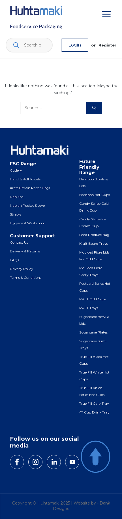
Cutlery (16, 170)
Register (107, 45)
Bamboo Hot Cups (94, 195)
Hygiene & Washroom (27, 223)
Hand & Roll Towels (25, 179)
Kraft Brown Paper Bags (30, 188)
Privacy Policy (21, 269)
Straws (15, 214)
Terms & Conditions (25, 277)
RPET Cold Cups (92, 299)
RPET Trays (88, 308)
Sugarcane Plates (93, 332)
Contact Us (19, 242)
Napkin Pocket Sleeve (27, 205)
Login (75, 45)
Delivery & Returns (25, 251)
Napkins (16, 197)
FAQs (14, 260)
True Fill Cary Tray (94, 403)
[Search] (94, 108)
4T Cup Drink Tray (94, 412)
